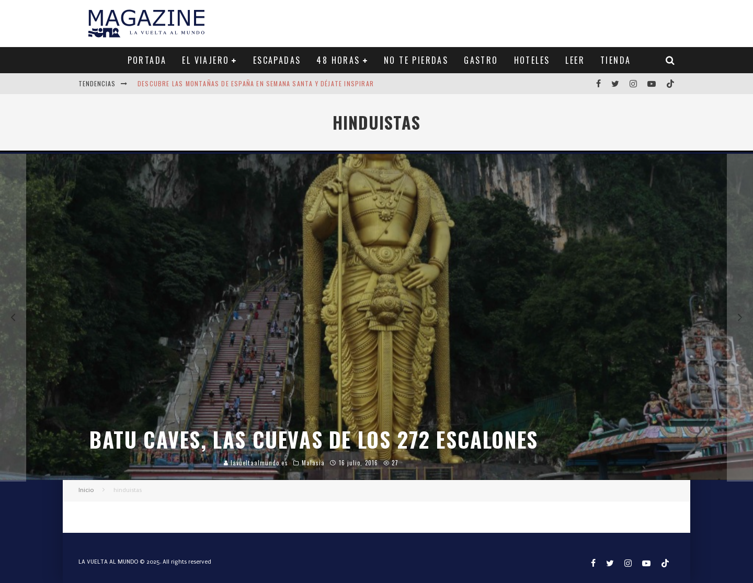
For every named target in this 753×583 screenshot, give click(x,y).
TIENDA (615, 60)
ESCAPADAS (277, 60)
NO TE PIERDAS (416, 60)
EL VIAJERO (205, 60)
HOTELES (532, 60)
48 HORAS (338, 60)
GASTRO (481, 60)
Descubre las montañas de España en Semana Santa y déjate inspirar (256, 83)
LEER (575, 60)
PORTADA (147, 60)
